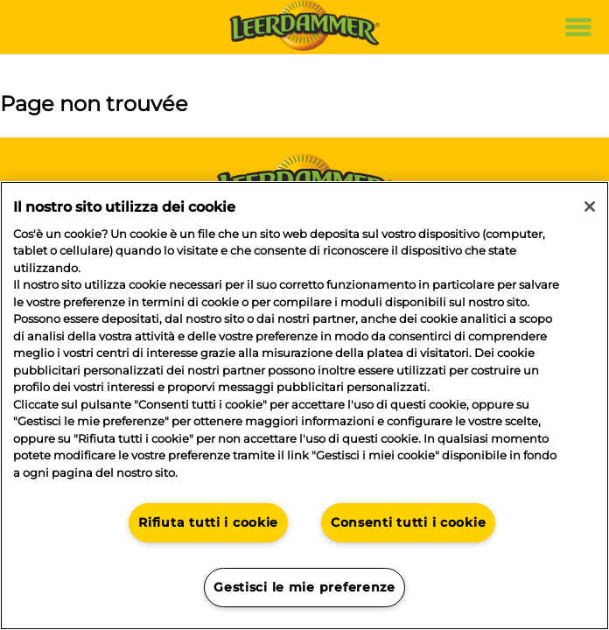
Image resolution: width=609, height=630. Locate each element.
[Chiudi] (589, 206)
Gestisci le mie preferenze (305, 587)
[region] (304, 405)
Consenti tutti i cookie (408, 522)
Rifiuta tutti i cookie (208, 522)
